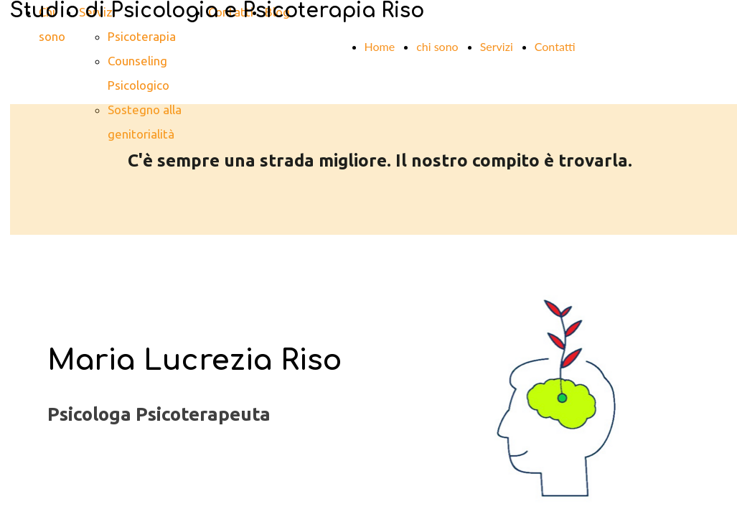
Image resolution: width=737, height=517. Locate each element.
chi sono (437, 46)
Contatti (555, 46)
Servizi (496, 46)
